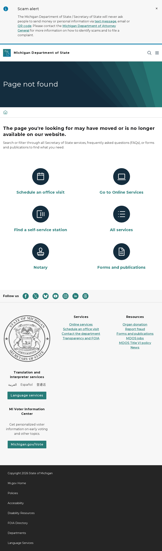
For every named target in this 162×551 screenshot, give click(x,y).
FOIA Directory (18, 523)
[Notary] (40, 256)
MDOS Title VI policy (135, 343)
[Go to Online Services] (121, 181)
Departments (17, 533)
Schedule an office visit (81, 329)
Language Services (20, 543)
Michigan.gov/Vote (27, 444)
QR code (24, 26)
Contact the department (81, 334)
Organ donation (135, 324)
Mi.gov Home (17, 483)
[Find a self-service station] (40, 219)
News (134, 347)
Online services (81, 324)
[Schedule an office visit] (40, 181)
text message (105, 21)
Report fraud (135, 329)
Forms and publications (135, 334)
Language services (27, 395)
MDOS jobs (135, 338)
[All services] (121, 219)
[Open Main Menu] (157, 53)
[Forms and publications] (121, 256)
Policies (13, 493)
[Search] (149, 53)
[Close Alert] (156, 8)
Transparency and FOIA (81, 338)
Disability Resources (21, 513)
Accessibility (16, 503)
